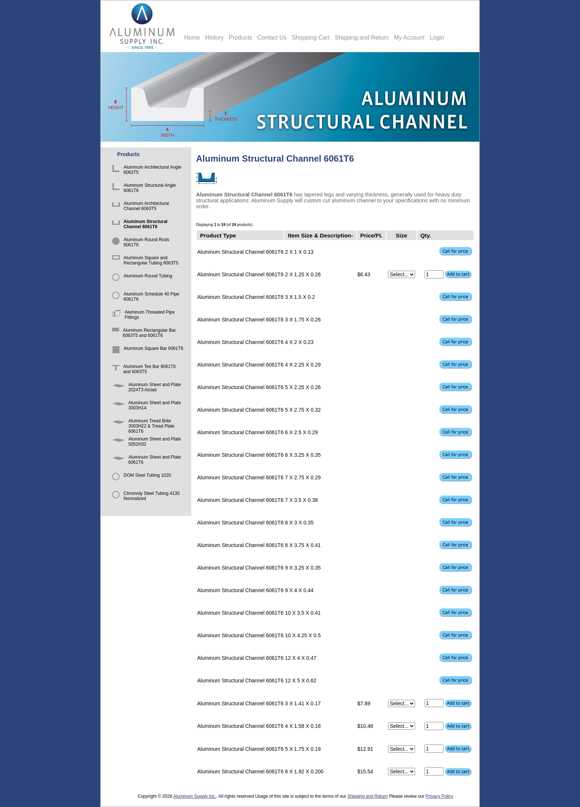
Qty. (425, 235)
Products (240, 37)
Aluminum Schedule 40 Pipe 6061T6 (144, 297)
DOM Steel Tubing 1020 (140, 479)
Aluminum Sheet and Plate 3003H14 (145, 406)
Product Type (218, 235)
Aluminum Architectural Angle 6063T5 (145, 171)
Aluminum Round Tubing (140, 279)
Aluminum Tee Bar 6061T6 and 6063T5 (142, 370)
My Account (409, 37)
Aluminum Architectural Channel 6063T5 (139, 207)
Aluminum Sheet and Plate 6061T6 (145, 461)
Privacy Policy (439, 796)
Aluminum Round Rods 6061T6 (139, 243)
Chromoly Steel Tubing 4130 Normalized (144, 497)
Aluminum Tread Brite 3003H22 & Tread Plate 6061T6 (142, 424)
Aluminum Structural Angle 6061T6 (142, 189)
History (214, 37)
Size (401, 235)
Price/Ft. (371, 235)
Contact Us (272, 37)
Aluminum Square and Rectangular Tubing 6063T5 (143, 261)
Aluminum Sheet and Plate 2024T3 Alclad (145, 388)
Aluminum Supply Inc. (194, 796)
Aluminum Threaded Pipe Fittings (142, 316)
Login (437, 37)
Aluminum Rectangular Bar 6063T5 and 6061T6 (142, 334)
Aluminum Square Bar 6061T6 (146, 352)
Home (192, 37)
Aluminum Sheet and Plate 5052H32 (145, 442)
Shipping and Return (362, 37)
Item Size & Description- (320, 235)
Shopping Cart (311, 37)
